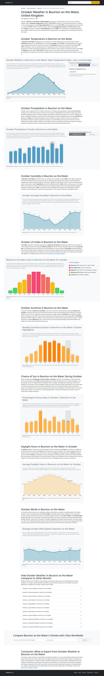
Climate (23, 8)
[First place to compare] (29, 640)
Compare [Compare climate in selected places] (84, 640)
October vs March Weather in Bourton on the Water (37, 596)
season (9, 2)
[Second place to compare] (62, 640)
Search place (95, 2)
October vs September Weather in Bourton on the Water (38, 619)
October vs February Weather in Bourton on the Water (37, 592)
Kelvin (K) (94, 65)
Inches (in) (92, 134)
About (75, 672)
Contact (96, 672)
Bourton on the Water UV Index (56, 253)
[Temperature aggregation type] (83, 71)
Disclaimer (90, 672)
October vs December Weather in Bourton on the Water (38, 627)
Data (79, 672)
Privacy (84, 672)
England (39, 8)
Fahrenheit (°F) (84, 65)
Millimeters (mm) (77, 134)
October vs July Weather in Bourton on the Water (36, 611)
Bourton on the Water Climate (29, 667)
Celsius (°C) (74, 65)
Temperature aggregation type (77, 69)
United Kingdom (31, 8)
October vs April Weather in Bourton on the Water (36, 600)
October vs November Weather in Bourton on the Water (38, 623)
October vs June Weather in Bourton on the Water (36, 607)
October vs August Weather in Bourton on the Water (37, 615)
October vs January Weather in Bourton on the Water (37, 588)
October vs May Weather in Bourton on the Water (36, 604)
